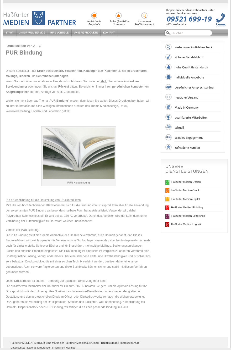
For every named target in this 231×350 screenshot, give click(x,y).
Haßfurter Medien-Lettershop (188, 215)
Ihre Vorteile (59, 32)
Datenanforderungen (39, 347)
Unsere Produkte (86, 32)
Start (10, 32)
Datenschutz (17, 347)
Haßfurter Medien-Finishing (187, 207)
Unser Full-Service (32, 32)
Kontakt (109, 32)
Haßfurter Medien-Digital (185, 199)
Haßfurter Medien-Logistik (186, 224)
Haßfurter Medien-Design (186, 181)
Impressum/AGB (129, 342)
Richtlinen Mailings (64, 347)
